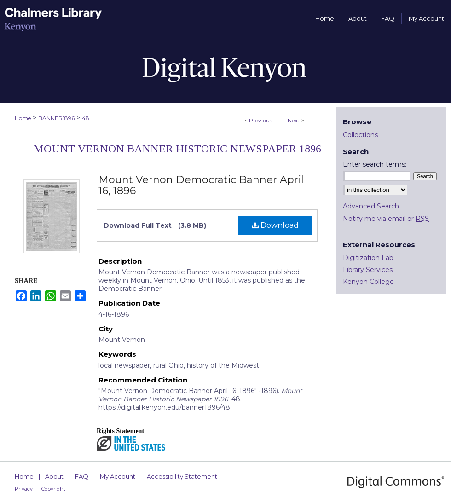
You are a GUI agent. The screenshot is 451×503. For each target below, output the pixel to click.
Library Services (368, 270)
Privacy (24, 489)
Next (294, 120)
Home (23, 118)
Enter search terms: (374, 164)
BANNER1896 (56, 118)
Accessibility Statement (182, 476)
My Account (117, 476)
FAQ (81, 476)
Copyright (53, 489)
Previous (260, 120)
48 (85, 118)
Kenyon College (368, 282)
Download (275, 225)
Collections (360, 135)
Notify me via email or (386, 218)
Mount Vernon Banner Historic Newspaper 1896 (177, 149)
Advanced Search (371, 206)
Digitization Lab (368, 258)
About (54, 476)
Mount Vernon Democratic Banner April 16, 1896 (201, 185)
